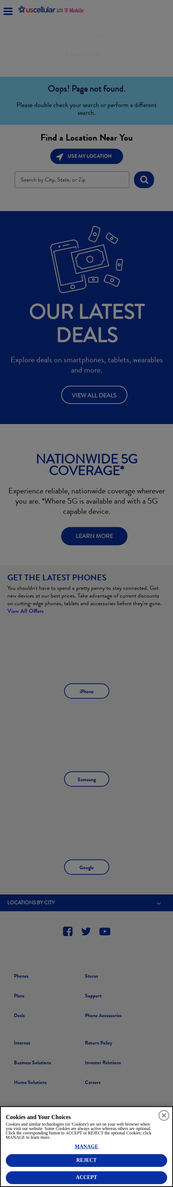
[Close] (163, 1115)
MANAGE (86, 1146)
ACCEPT (86, 1177)
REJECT (86, 1160)
